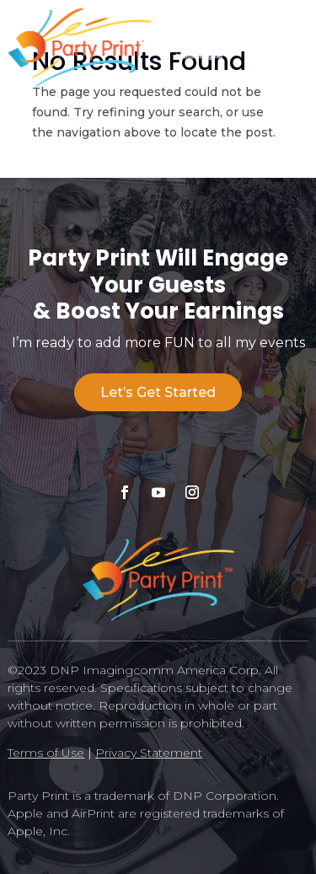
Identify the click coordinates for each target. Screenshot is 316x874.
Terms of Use (46, 752)
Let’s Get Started (158, 392)
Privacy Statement (148, 752)
